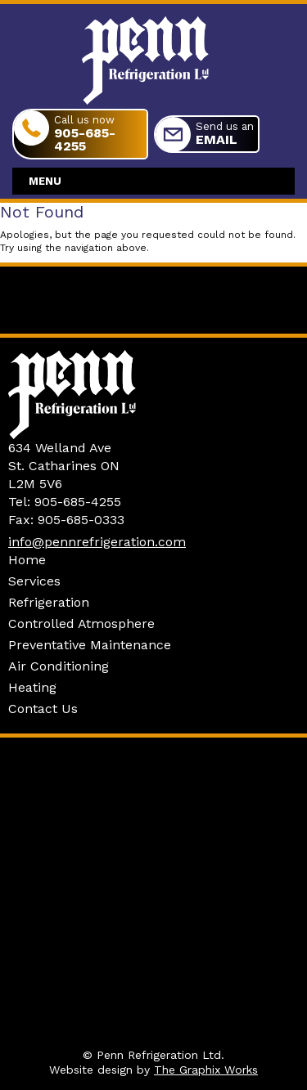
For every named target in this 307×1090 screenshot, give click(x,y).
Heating (32, 687)
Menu (45, 181)
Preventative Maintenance (89, 645)
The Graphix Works (206, 1069)
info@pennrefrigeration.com (97, 541)
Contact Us (43, 708)
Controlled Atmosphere (81, 623)
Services (34, 581)
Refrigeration (48, 602)
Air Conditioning (58, 666)
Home (27, 559)
